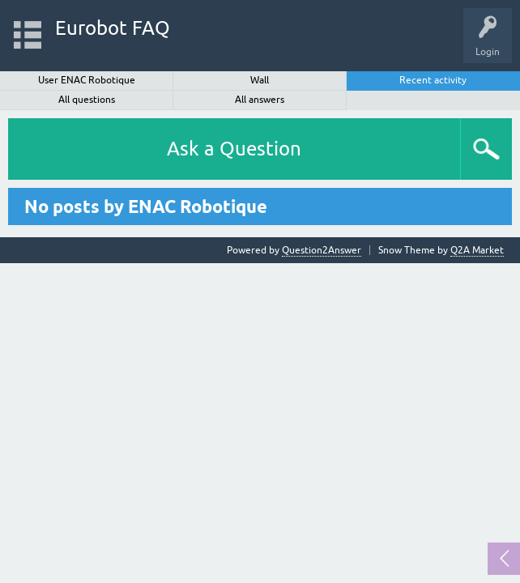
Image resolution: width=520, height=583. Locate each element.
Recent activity (433, 80)
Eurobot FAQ (112, 28)
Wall (259, 80)
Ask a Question (234, 149)
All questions (86, 99)
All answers (259, 99)
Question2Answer (321, 250)
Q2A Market (477, 250)
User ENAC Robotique (86, 80)
